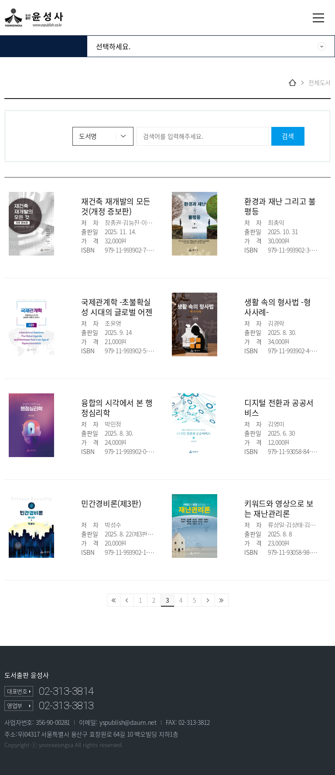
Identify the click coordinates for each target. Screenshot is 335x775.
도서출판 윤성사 (26, 675)
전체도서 (319, 82)
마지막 (222, 600)
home (292, 82)
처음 (113, 600)
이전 (127, 600)
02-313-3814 (66, 691)
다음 (208, 600)
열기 (318, 18)
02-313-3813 (66, 705)
